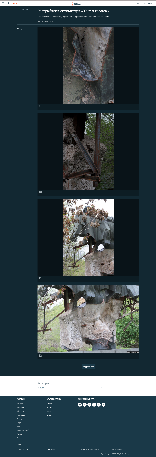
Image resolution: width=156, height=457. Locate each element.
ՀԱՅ (150, 3)
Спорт (19, 423)
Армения (20, 426)
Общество (20, 411)
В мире (19, 438)
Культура (20, 419)
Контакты (51, 449)
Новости (20, 404)
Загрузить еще (88, 367)
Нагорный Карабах (23, 430)
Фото (15, 3)
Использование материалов (89, 449)
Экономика (21, 415)
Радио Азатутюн (22, 449)
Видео (49, 404)
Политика (20, 407)
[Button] (22, 29)
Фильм (49, 407)
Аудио (49, 415)
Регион (19, 434)
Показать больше (45, 21)
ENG (144, 3)
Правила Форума (116, 449)
